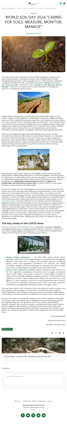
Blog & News (11, 8)
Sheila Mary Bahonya (33, 33)
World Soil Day (7, 329)
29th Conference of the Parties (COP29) (19, 227)
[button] (2, 3)
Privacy (33, 409)
